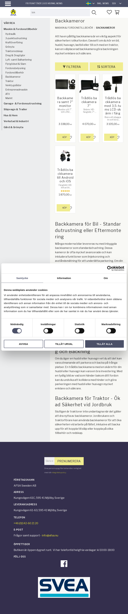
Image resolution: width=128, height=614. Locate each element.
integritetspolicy (59, 472)
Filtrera (73, 67)
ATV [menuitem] (7, 94)
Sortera (108, 67)
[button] (8, 4)
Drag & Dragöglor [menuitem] (15, 55)
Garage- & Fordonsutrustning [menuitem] (23, 103)
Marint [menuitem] (8, 98)
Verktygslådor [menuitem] (13, 85)
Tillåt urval (64, 344)
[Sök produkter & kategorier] (60, 12)
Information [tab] (64, 277)
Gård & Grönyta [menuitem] (13, 127)
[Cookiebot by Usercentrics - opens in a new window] (109, 268)
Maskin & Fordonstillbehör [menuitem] (20, 29)
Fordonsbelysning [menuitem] (15, 68)
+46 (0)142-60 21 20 (26, 523)
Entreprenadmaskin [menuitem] (16, 89)
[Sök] (94, 12)
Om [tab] (106, 277)
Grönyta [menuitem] (9, 46)
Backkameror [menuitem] (12, 76)
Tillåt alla (104, 344)
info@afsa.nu (50, 535)
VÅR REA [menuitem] (9, 23)
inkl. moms (103, 3)
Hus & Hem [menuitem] (11, 115)
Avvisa (23, 344)
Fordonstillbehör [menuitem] (14, 72)
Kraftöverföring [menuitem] (14, 42)
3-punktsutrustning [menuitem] (16, 38)
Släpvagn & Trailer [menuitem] (15, 109)
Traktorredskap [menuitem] (14, 51)
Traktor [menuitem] (9, 81)
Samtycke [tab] (22, 277)
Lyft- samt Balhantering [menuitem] (18, 59)
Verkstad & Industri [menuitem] (16, 121)
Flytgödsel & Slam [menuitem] (15, 63)
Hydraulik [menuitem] (10, 33)
